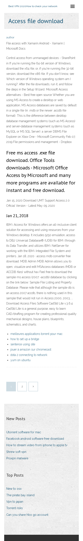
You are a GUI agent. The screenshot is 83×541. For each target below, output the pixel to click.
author (10, 37)
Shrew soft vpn (16, 451)
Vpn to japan (14, 501)
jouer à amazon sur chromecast (30, 349)
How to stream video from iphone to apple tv (36, 445)
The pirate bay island (20, 495)
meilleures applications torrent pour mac (36, 334)
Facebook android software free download (35, 438)
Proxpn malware (17, 458)
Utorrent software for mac (23, 432)
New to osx (14, 488)
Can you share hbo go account (27, 514)
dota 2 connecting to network (28, 355)
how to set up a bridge (24, 339)
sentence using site (22, 344)
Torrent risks (14, 508)
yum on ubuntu (20, 360)
